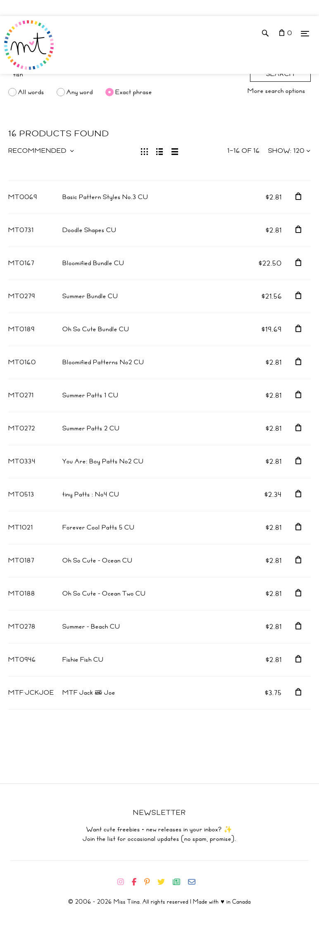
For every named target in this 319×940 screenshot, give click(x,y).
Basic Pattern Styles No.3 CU (105, 197)
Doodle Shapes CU (89, 230)
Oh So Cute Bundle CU (95, 329)
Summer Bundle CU (90, 296)
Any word (80, 92)
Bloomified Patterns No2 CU (103, 362)
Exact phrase (133, 92)
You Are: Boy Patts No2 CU (103, 461)
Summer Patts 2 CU (91, 428)
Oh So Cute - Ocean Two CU (104, 593)
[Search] (125, 74)
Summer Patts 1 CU (90, 395)
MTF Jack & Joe (88, 693)
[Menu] (305, 33)
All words (31, 92)
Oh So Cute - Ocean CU (97, 560)
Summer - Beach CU (91, 626)
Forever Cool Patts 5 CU (98, 527)
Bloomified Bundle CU (93, 263)
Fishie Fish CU (83, 660)
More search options (276, 91)
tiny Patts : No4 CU (90, 494)
